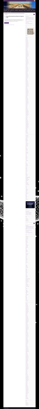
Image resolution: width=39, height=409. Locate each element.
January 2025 (27, 52)
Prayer (26, 274)
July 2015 (26, 394)
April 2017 (26, 373)
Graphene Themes (7, 408)
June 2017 (26, 371)
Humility (26, 158)
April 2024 (26, 58)
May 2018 (26, 96)
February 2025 (27, 51)
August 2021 (27, 77)
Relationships (27, 178)
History (26, 156)
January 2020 (27, 355)
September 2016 (27, 114)
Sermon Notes (27, 183)
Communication (27, 245)
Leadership (27, 266)
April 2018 (26, 97)
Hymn (26, 159)
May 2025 (26, 49)
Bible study (27, 139)
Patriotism (26, 272)
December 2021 (27, 75)
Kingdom (26, 163)
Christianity (27, 140)
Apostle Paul (27, 137)
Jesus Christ (27, 160)
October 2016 (27, 378)
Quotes (26, 176)
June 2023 (26, 330)
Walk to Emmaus (28, 10)
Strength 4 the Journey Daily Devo (29, 212)
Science (26, 181)
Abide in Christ (27, 136)
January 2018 (27, 100)
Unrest (26, 295)
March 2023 (27, 332)
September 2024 (27, 55)
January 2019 (27, 93)
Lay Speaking (16, 10)
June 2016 (26, 117)
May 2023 (26, 331)
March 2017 (27, 374)
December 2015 (27, 123)
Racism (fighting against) (28, 177)
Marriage (26, 269)
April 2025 (26, 50)
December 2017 (27, 101)
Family (26, 249)
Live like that (27, 267)
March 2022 (27, 73)
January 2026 (27, 307)
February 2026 (27, 306)
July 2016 (26, 116)
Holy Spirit (26, 157)
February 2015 (27, 398)
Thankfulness (27, 291)
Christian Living (5, 10)
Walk (26, 296)
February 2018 (27, 99)
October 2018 (27, 94)
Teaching (26, 290)
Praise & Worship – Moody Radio (28, 213)
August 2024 (27, 56)
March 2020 (27, 354)
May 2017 (26, 372)
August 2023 (27, 329)
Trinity (26, 293)
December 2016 (27, 376)
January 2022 (27, 74)
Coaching (26, 142)
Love (26, 268)
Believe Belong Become (8, 6)
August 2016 (27, 115)
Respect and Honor (27, 179)
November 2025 (27, 309)
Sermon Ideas (27, 182)
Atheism (26, 138)
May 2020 (26, 353)
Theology (26, 292)
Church (34, 10)
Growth (26, 155)
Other (31, 10)
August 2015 (27, 393)
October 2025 (27, 310)
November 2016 (27, 377)
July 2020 (26, 352)
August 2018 (27, 95)
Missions (26, 271)
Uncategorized (27, 294)
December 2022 (27, 335)
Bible (8, 10)
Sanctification (27, 180)
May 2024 (26, 57)
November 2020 (27, 349)
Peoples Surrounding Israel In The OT (29, 23)
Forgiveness (27, 251)
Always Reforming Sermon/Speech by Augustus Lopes (15, 17)
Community (27, 246)
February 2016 (27, 121)
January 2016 (27, 122)
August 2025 (27, 312)
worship (26, 198)
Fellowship (27, 250)
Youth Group (27, 199)
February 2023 (27, 333)
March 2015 (27, 397)
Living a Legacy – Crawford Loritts (28, 214)
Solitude (26, 288)
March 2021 (27, 80)
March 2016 (27, 120)
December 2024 (27, 53)
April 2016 (26, 119)
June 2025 (26, 313)
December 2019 (27, 356)
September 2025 (27, 311)
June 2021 (26, 78)
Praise (26, 273)
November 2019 (27, 357)
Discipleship (27, 247)
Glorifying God (27, 253)
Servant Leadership (27, 184)
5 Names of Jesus (27, 22)
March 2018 (27, 98)
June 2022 (26, 72)
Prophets (25, 10)
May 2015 (26, 396)
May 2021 (26, 79)
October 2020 (27, 350)
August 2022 (27, 71)
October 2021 (27, 76)
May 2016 (26, 118)
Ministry (26, 270)
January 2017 (27, 375)
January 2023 (27, 334)
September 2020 (27, 351)
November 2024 (27, 54)
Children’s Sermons (21, 10)
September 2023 (27, 328)
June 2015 (26, 395)
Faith (26, 248)
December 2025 (27, 308)
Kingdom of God (12, 10)
